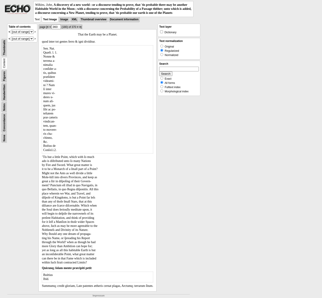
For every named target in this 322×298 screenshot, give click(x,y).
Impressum (98, 295)
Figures (4, 76)
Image (64, 19)
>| (80, 27)
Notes (4, 107)
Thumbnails (4, 47)
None (4, 138)
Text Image (50, 19)
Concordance (4, 122)
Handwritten (4, 92)
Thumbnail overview (93, 19)
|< (47, 27)
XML (74, 19)
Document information (124, 19)
